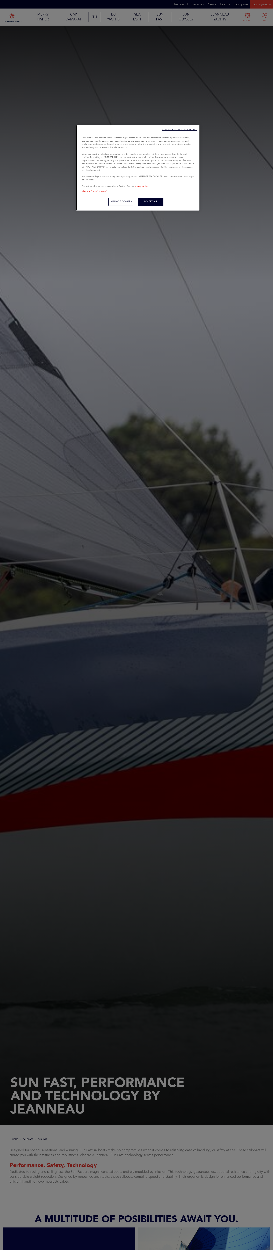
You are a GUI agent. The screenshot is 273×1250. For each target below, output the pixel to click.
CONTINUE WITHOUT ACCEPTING (179, 129)
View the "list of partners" (94, 191)
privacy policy (141, 186)
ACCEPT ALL (151, 201)
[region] (137, 168)
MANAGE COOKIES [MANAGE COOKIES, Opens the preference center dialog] (121, 201)
